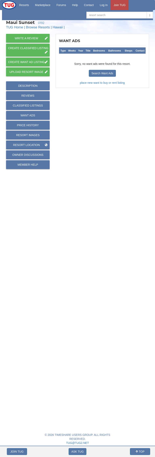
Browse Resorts (38, 27)
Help (75, 5)
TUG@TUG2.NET (77, 443)
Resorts (24, 5)
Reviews (28, 95)
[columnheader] (63, 50)
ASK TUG (77, 451)
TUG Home (14, 27)
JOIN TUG (16, 451)
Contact (89, 5)
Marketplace (42, 5)
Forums (61, 5)
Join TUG (120, 5)
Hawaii (58, 27)
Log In (104, 5)
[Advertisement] (102, 291)
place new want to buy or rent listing (102, 82)
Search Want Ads (102, 73)
